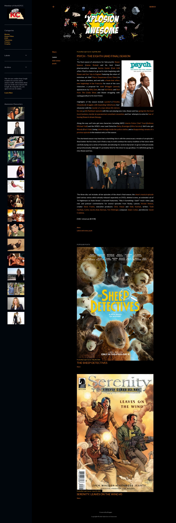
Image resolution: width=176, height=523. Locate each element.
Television (8, 40)
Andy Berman (101, 210)
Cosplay (7, 44)
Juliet (102, 86)
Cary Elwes (112, 77)
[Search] (152, 6)
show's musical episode (144, 194)
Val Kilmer (108, 89)
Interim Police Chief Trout (135, 123)
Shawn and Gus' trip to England (89, 74)
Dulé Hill (115, 68)
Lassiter (107, 102)
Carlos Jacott (89, 210)
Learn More (8, 93)
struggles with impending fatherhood (100, 105)
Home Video (9, 36)
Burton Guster (104, 68)
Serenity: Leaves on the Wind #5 (99, 494)
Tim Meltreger (113, 210)
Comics (7, 42)
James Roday (92, 65)
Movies (7, 34)
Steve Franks (89, 206)
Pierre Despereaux (99, 77)
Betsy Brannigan (123, 126)
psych (54, 63)
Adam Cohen (133, 210)
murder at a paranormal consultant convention (106, 114)
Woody (80, 129)
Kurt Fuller (88, 129)
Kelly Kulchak (135, 206)
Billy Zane (93, 89)
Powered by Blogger (104, 512)
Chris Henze (119, 206)
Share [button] (54, 52)
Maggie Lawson (112, 86)
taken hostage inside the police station (113, 129)
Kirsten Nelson (147, 203)
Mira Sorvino (136, 126)
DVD (6, 38)
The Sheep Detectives (92, 362)
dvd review (56, 61)
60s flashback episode (93, 111)
